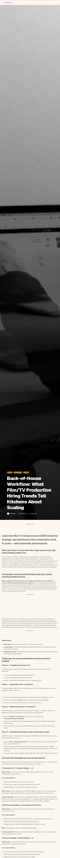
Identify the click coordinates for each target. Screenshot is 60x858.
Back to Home (7, 2)
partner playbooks (39, 852)
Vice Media (14, 566)
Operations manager (16, 698)
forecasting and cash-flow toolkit (15, 592)
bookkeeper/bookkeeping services (43, 698)
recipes (20, 701)
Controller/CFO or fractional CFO (34, 717)
